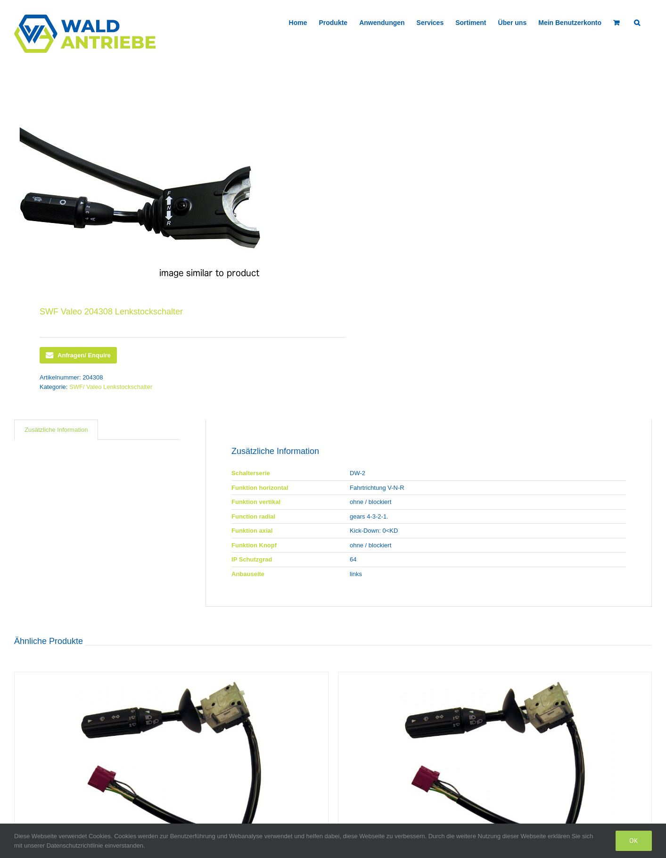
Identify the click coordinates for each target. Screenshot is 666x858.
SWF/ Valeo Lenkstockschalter (110, 386)
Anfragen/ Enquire (78, 355)
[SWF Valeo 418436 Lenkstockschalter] (495, 760)
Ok (633, 840)
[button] (637, 21)
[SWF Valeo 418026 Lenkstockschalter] (171, 760)
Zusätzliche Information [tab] (56, 429)
